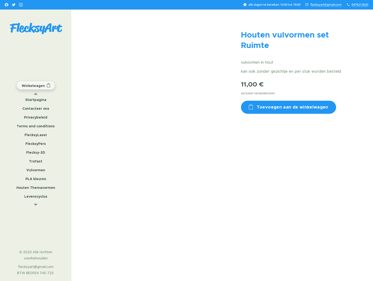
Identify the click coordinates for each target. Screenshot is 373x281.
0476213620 (360, 4)
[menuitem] (35, 100)
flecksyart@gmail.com (326, 4)
